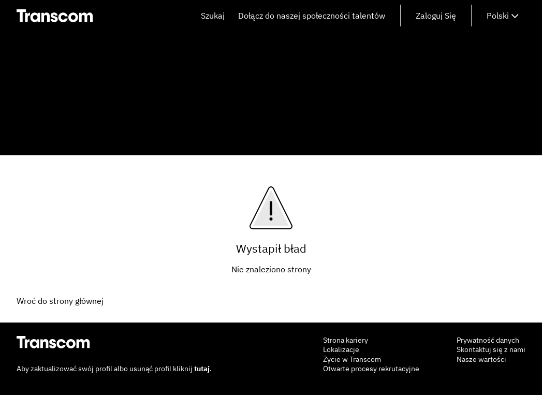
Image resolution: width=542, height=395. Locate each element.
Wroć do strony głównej (60, 301)
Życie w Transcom (352, 359)
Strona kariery (345, 340)
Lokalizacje (341, 349)
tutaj (202, 368)
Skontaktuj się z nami (491, 349)
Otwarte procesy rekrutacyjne (371, 368)
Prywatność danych (488, 340)
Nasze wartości (481, 359)
